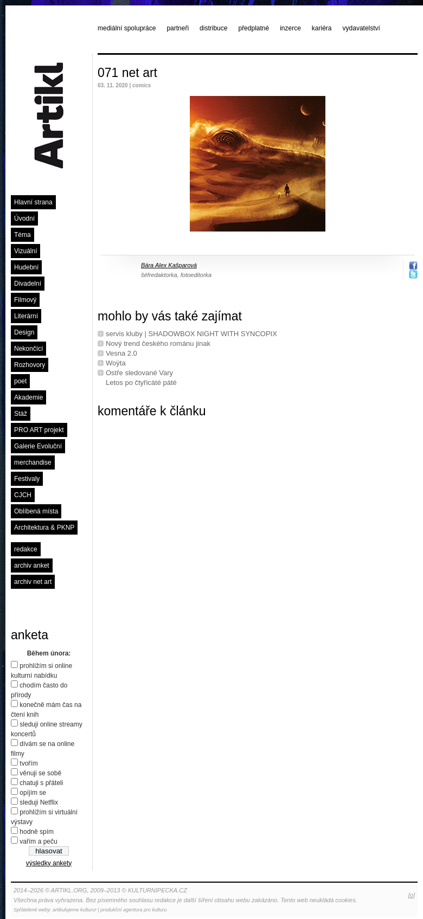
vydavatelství (361, 28)
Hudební (26, 267)
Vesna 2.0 (121, 353)
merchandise (33, 462)
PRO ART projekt (39, 430)
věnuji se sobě (40, 773)
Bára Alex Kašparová (169, 265)
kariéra (322, 28)
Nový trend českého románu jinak (158, 343)
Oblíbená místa (36, 511)
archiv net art (33, 582)
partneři (177, 28)
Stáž (20, 413)
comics (141, 85)
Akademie (28, 397)
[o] (411, 895)
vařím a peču (38, 841)
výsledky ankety (49, 863)
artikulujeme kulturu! (75, 909)
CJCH (22, 495)
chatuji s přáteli (41, 783)
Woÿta (116, 363)
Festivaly (27, 479)
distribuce (213, 28)
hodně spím (37, 832)
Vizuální (25, 251)
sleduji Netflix (39, 802)
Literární (26, 316)
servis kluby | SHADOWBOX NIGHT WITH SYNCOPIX (191, 334)
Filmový (25, 300)
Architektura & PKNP (44, 527)
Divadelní (27, 283)
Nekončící (28, 348)
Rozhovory (29, 365)
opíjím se (33, 792)
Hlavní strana (33, 202)
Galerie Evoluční (38, 446)
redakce (25, 549)
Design (24, 332)
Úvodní (24, 218)
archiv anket (31, 565)
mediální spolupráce (127, 28)
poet (20, 381)
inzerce (290, 28)
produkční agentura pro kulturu (133, 909)
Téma (22, 235)
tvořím (28, 763)
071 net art (127, 73)
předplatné (253, 28)
